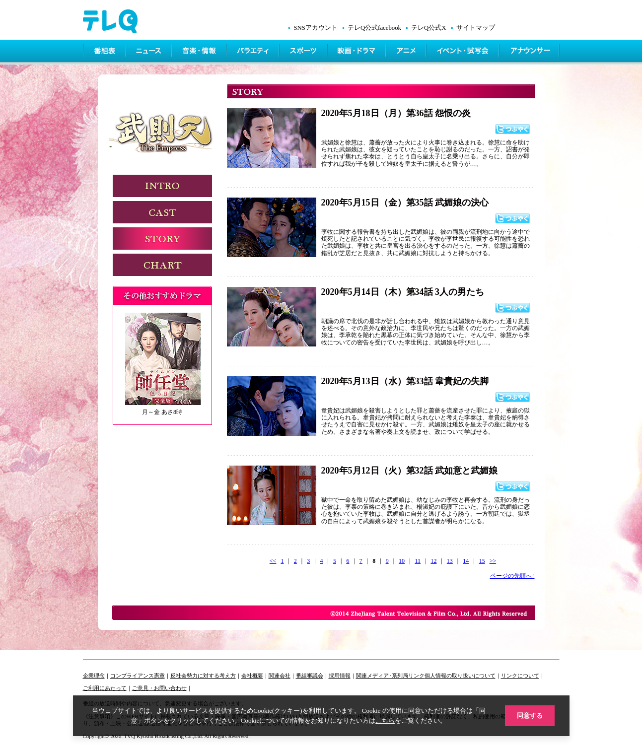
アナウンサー (530, 52)
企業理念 (94, 676)
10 (402, 560)
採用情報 (340, 676)
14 (466, 560)
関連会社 (279, 676)
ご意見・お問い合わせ (159, 688)
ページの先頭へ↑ (512, 575)
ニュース (150, 52)
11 (418, 560)
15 (482, 560)
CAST (162, 212)
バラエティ (253, 52)
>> (493, 560)
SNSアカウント (315, 27)
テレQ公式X (428, 27)
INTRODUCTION (162, 186)
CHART (162, 265)
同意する (530, 715)
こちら (385, 720)
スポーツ (304, 52)
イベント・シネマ (463, 52)
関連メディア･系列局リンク (390, 676)
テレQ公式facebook (374, 27)
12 (433, 560)
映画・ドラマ (357, 52)
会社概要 (252, 676)
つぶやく (512, 129)
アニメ (407, 52)
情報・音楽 (200, 52)
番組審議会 (309, 676)
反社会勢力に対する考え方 (203, 676)
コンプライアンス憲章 (137, 676)
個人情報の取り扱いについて (460, 676)
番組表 (105, 52)
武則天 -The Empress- (164, 135)
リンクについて (520, 676)
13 (450, 560)
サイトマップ (475, 27)
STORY (162, 238)
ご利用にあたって (105, 688)
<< (273, 560)
